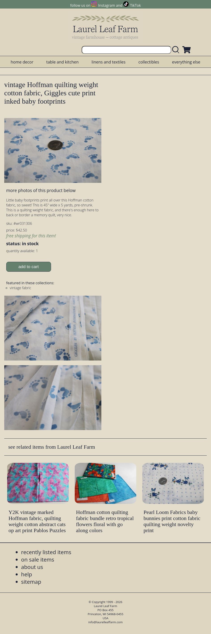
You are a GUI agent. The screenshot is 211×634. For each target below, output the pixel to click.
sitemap (31, 581)
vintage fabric (20, 287)
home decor (22, 62)
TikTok (135, 5)
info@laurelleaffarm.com (105, 622)
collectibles (149, 62)
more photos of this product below (41, 190)
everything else (186, 62)
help (26, 574)
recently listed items (46, 552)
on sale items (37, 559)
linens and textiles (108, 62)
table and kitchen (62, 62)
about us (32, 567)
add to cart (28, 266)
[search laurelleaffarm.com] (176, 50)
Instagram (106, 5)
